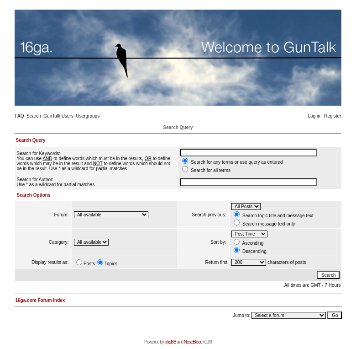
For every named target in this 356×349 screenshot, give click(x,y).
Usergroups (87, 115)
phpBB (170, 341)
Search (33, 115)
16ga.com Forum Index (40, 300)
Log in (314, 115)
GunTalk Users (58, 115)
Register (332, 115)
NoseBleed (193, 341)
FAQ (19, 115)
